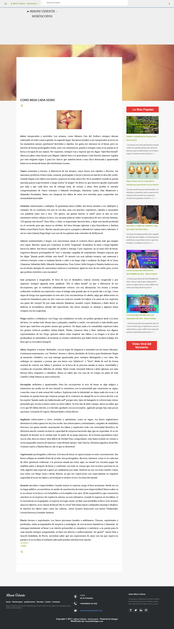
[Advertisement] (106, 26)
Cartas (51, 602)
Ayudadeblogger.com (94, 621)
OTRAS (23, 546)
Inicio (8, 602)
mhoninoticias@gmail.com (92, 610)
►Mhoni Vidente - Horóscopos (24, 3)
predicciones (32, 602)
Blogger (115, 619)
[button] (21, 105)
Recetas (43, 602)
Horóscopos (18, 602)
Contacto (60, 602)
